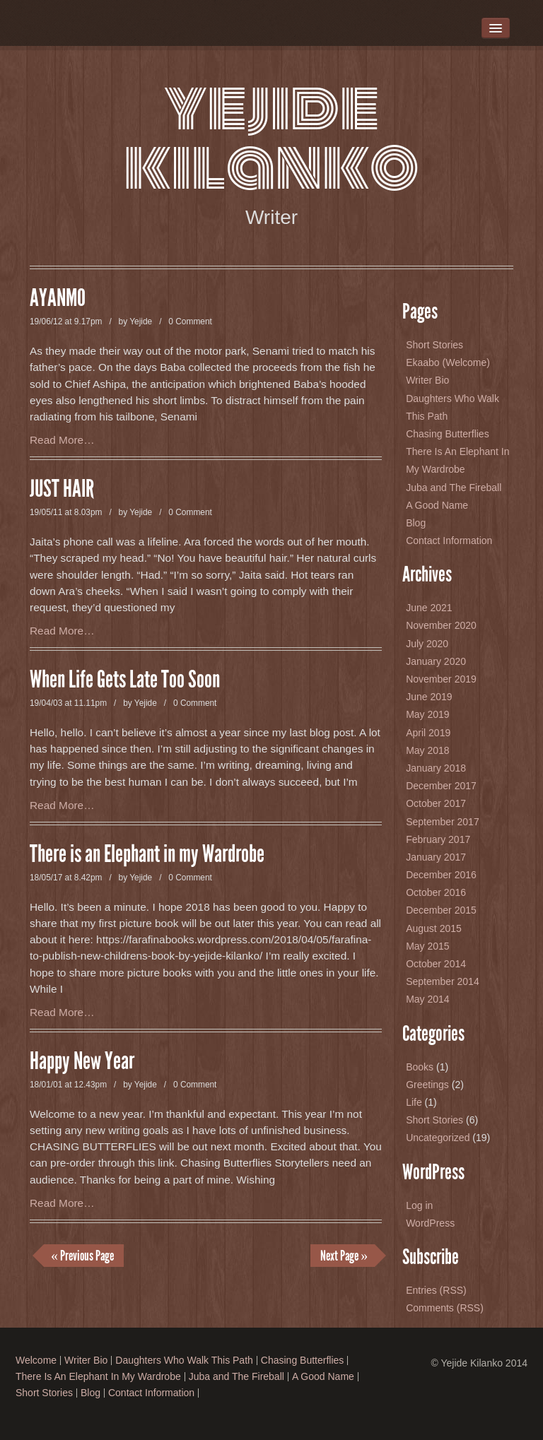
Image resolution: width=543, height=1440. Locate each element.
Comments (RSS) (445, 1308)
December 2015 (441, 910)
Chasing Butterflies (447, 433)
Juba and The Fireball (453, 487)
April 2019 (428, 732)
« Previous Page (82, 1255)
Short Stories (434, 344)
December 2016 (441, 874)
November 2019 (441, 679)
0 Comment (189, 321)
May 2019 (427, 714)
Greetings (427, 1084)
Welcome (36, 1360)
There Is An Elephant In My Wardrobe (98, 1376)
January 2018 (436, 768)
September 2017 (442, 821)
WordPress (430, 1223)
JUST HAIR (62, 489)
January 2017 (436, 857)
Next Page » (344, 1255)
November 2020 (441, 625)
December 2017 (441, 785)
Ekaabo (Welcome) (448, 362)
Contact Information (449, 540)
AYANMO (58, 298)
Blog (416, 523)
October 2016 (436, 892)
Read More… (62, 440)
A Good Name (437, 505)
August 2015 (434, 928)
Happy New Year (82, 1061)
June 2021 (429, 607)
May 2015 (427, 946)
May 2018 (427, 750)
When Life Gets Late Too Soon (125, 679)
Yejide (140, 321)
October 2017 (436, 803)
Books (419, 1067)
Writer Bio (427, 380)
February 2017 (438, 839)
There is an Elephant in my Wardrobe (147, 854)
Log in (419, 1205)
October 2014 (436, 963)
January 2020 (436, 661)
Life (414, 1102)
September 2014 (442, 981)
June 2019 (429, 696)
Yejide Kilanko (271, 137)
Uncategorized (437, 1137)
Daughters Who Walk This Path (184, 1360)
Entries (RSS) (436, 1290)
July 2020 (427, 643)
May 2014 (427, 999)
